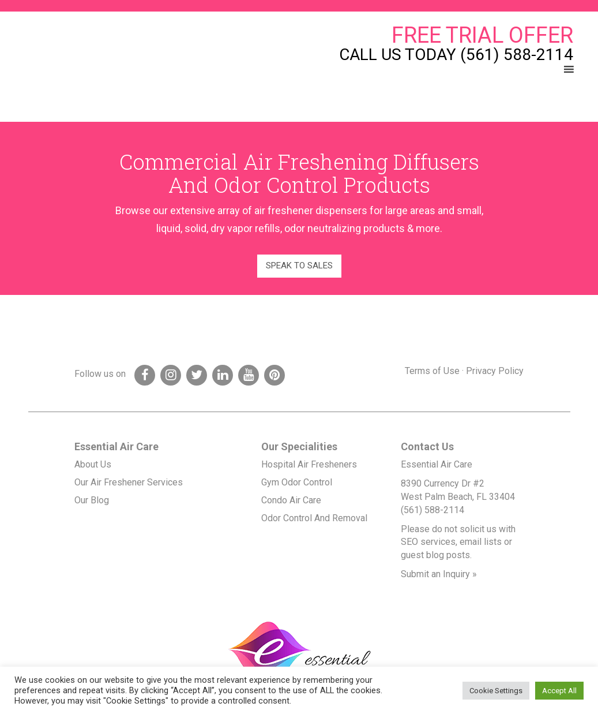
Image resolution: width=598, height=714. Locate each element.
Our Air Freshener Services (128, 482)
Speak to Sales (299, 265)
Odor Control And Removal (314, 518)
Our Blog (91, 500)
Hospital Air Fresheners (309, 464)
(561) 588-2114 (432, 509)
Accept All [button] (559, 690)
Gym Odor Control (296, 482)
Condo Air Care (291, 500)
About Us (92, 464)
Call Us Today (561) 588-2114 (456, 54)
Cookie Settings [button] (495, 690)
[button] (548, 69)
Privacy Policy (495, 370)
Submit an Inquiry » (439, 574)
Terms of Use (432, 370)
